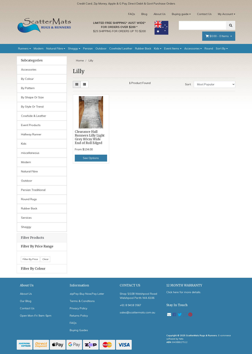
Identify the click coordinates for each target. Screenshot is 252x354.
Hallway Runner (31, 134)
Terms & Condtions (82, 301)
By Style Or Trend (32, 106)
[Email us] (169, 314)
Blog (144, 14)
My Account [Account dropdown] (225, 14)
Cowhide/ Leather (120, 48)
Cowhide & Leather (33, 116)
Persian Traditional (33, 190)
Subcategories (32, 60)
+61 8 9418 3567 (130, 305)
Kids (156, 48)
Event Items (171, 48)
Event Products (31, 125)
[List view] (84, 84)
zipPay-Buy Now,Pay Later (87, 293)
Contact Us (204, 14)
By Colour (27, 79)
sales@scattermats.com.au (137, 312)
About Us (160, 14)
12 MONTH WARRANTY (184, 285)
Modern (39, 48)
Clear (45, 259)
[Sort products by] (214, 84)
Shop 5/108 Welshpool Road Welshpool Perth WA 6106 (138, 296)
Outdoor (101, 48)
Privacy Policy (78, 308)
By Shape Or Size (32, 97)
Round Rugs (29, 199)
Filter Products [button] (32, 238)
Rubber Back (143, 48)
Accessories (192, 48)
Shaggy (73, 48)
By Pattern (28, 88)
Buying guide (180, 14)
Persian (88, 48)
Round (209, 48)
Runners (23, 48)
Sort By (220, 48)
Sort (188, 84)
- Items (218, 36)
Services (26, 217)
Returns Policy (79, 315)
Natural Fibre (54, 48)
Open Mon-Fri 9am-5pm (35, 315)
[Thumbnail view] (77, 84)
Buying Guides (79, 330)
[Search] (202, 25)
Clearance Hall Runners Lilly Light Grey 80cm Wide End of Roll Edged (90, 137)
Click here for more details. (183, 292)
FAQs (131, 14)
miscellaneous (30, 153)
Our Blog (25, 301)
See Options (91, 158)
